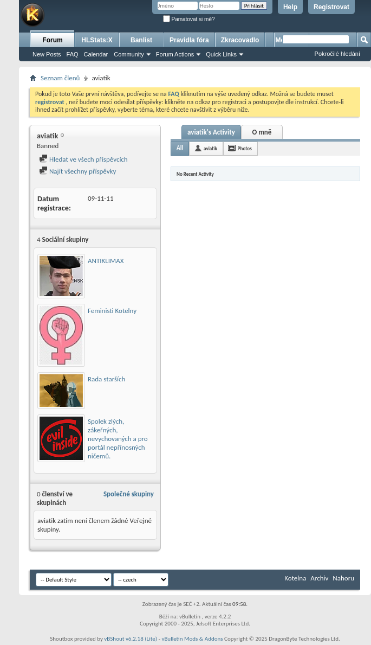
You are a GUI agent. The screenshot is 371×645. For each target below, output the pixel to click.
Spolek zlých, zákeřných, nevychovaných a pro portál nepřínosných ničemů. (118, 438)
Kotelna (295, 578)
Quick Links (221, 54)
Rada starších (106, 379)
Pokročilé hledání (337, 53)
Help (290, 7)
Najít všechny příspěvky (77, 171)
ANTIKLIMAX (105, 261)
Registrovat (331, 7)
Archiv (319, 578)
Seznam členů (60, 78)
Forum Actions (175, 54)
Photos (245, 148)
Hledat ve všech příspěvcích (83, 159)
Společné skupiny (128, 494)
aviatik (210, 148)
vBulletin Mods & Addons (192, 638)
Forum (52, 40)
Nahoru (343, 578)
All (180, 147)
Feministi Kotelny (112, 310)
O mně (261, 132)
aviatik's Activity (211, 132)
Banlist (141, 40)
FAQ (73, 54)
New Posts (46, 54)
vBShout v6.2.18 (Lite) (130, 638)
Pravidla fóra (189, 40)
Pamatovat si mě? (189, 19)
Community (129, 54)
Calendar (96, 54)
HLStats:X (96, 40)
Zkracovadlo (240, 40)
